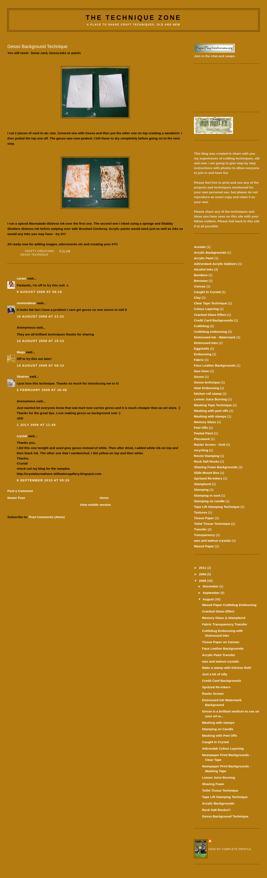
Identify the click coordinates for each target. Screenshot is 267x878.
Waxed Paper (204, 546)
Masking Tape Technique (213, 405)
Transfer (200, 529)
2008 (203, 580)
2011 (203, 567)
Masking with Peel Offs (219, 735)
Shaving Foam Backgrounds (216, 467)
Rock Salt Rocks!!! (216, 810)
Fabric (199, 360)
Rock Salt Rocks (206, 461)
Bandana (201, 275)
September (211, 593)
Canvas (199, 286)
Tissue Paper (204, 518)
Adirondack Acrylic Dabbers (215, 264)
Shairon (23, 376)
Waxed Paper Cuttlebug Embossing (229, 605)
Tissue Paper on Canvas (220, 642)
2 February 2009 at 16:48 (42, 390)
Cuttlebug (201, 326)
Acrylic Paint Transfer (218, 655)
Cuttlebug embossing (210, 331)
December (211, 586)
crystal (22, 436)
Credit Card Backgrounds (213, 320)
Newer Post (16, 498)
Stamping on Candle (217, 729)
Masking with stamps (210, 416)
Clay (197, 297)
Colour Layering (206, 309)
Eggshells (201, 348)
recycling (201, 450)
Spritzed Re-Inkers (208, 478)
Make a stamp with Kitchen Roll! (226, 667)
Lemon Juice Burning (210, 399)
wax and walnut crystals (212, 540)
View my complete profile (229, 849)
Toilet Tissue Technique (212, 523)
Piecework (202, 439)
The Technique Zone (133, 17)
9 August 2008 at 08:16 (39, 292)
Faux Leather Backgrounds (215, 365)
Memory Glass (205, 422)
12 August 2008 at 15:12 (40, 341)
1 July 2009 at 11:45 (36, 424)
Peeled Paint (203, 433)
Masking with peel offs (211, 410)
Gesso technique (34, 254)
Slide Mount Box (206, 472)
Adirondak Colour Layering (222, 748)
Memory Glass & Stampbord (223, 618)
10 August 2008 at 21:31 (40, 316)
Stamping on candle (209, 501)
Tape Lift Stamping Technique (217, 507)
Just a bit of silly (214, 674)
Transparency (204, 535)
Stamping (201, 489)
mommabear (26, 303)
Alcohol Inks (203, 269)
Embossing (202, 354)
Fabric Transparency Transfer (224, 624)
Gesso (199, 376)
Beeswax (201, 280)
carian (21, 278)
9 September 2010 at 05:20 (43, 480)
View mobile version (95, 504)
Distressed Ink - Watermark (215, 337)
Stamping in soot (207, 495)
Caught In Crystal (207, 292)
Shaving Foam (213, 784)
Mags (21, 352)
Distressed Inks (206, 343)
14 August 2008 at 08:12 (40, 365)
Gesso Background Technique (225, 816)
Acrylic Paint (204, 258)
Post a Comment (20, 491)
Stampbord (202, 484)
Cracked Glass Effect (210, 314)
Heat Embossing (206, 388)
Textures (200, 512)
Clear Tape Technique (210, 303)
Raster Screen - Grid (209, 444)
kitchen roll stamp (208, 393)
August (209, 599)
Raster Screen (213, 693)
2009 (203, 574)
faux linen (201, 371)
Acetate (200, 247)
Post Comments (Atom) (47, 517)
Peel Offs (201, 427)
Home (104, 498)
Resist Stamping (206, 456)
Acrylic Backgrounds (210, 252)
